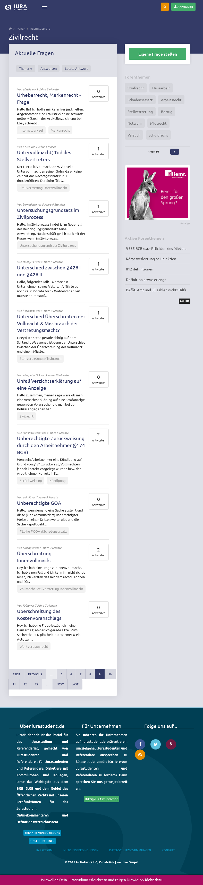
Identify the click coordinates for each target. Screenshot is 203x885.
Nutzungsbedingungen (80, 850)
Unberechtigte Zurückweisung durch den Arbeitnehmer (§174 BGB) (51, 445)
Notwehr (135, 123)
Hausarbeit (161, 88)
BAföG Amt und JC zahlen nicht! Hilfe (156, 289)
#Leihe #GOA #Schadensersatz (43, 531)
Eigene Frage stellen (157, 54)
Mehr (184, 301)
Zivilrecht (26, 416)
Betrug (166, 111)
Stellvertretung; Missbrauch (40, 358)
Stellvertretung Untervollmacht (43, 187)
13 (36, 684)
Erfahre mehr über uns (42, 832)
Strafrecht (136, 88)
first (16, 674)
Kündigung (57, 480)
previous (35, 674)
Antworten (48, 68)
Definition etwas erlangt (146, 279)
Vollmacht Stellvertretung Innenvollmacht (51, 588)
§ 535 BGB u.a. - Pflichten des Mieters (156, 248)
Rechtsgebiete (40, 28)
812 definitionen (139, 269)
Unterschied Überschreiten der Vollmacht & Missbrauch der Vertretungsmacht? (51, 323)
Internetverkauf (31, 130)
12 (25, 684)
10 (110, 674)
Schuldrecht (158, 135)
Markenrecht (60, 130)
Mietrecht (158, 123)
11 (14, 684)
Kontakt (168, 850)
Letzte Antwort (76, 68)
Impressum (44, 850)
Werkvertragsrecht (34, 646)
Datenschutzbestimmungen (130, 850)
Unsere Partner (42, 841)
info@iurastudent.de (101, 799)
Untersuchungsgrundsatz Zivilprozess (48, 245)
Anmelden (183, 6)
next (60, 684)
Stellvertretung (140, 111)
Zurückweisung (31, 480)
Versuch (134, 135)
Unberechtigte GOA (39, 503)
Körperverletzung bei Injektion (151, 258)
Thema (25, 68)
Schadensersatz (140, 99)
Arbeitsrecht (171, 99)
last (75, 684)
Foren (21, 28)
